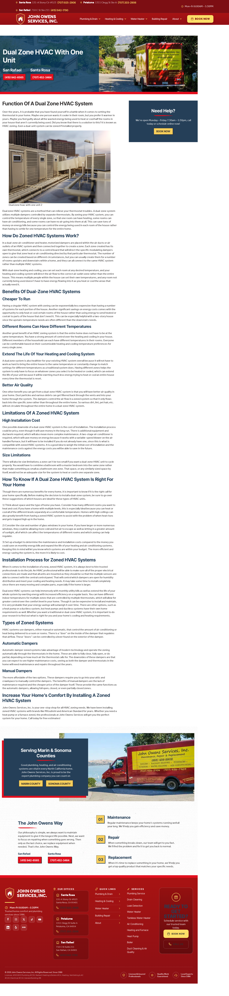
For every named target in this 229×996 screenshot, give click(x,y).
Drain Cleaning (150, 911)
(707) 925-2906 (66, 2)
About (175, 18)
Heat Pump (148, 948)
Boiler (146, 954)
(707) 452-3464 (51, 80)
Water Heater (137, 18)
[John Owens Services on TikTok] (43, 932)
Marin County (46, 790)
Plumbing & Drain (88, 18)
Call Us (194, 952)
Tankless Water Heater (154, 930)
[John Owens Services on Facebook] (19, 932)
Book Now (195, 942)
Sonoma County (75, 790)
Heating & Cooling (114, 18)
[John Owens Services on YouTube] (51, 932)
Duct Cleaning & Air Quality (153, 962)
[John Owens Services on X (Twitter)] (35, 932)
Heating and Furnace (153, 942)
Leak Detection (150, 917)
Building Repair (159, 18)
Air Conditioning (151, 936)
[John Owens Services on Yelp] (27, 939)
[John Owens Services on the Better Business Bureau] (35, 939)
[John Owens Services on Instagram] (27, 932)
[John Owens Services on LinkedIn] (19, 939)
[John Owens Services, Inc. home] (37, 19)
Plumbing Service (152, 905)
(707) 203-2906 (127, 2)
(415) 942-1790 (59, 10)
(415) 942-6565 (22, 80)
